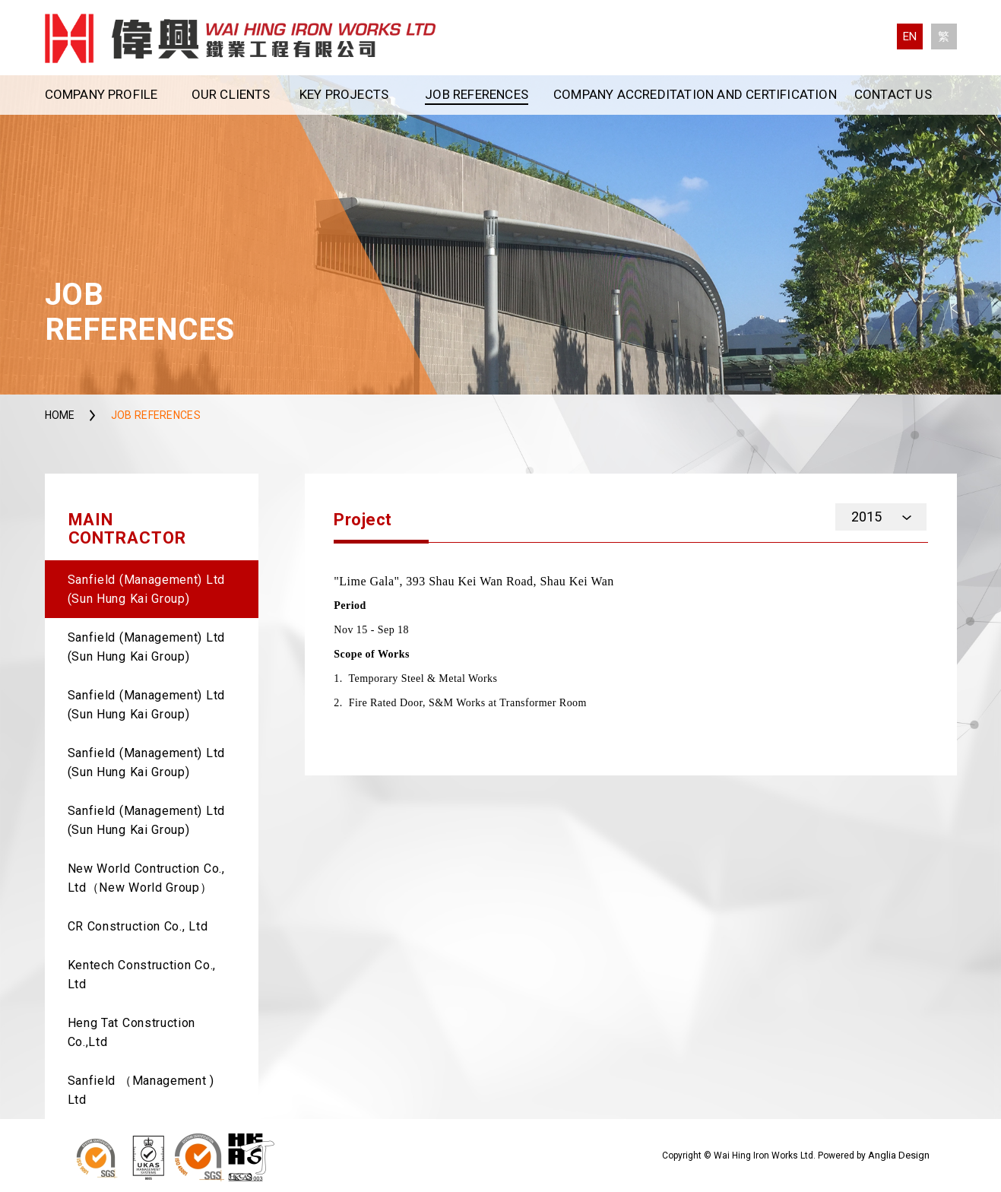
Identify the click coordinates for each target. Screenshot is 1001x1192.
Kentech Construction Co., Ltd (142, 974)
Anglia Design (899, 1155)
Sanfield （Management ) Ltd (141, 1090)
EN (910, 36)
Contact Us (893, 94)
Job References (476, 94)
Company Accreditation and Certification (695, 94)
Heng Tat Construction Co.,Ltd (132, 1032)
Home (60, 415)
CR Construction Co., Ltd (138, 926)
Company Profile (101, 94)
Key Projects (343, 94)
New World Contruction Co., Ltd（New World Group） (146, 878)
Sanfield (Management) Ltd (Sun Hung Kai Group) (147, 589)
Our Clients (231, 94)
